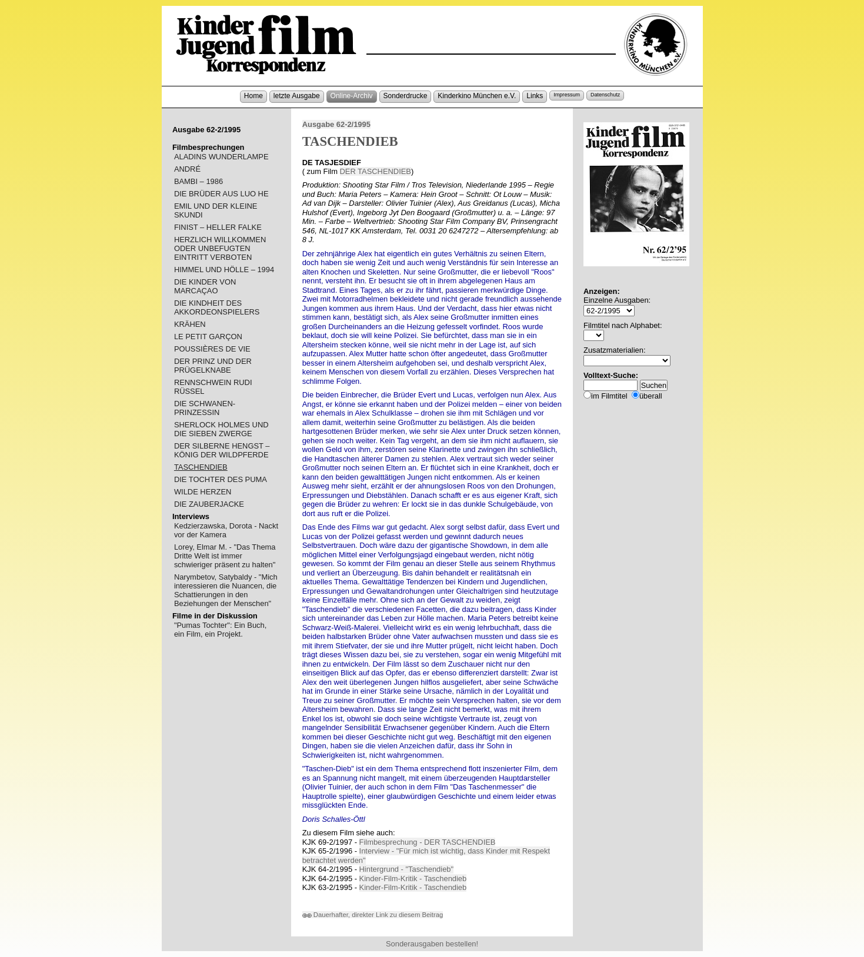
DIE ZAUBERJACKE (209, 504)
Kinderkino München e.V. (477, 96)
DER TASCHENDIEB (375, 171)
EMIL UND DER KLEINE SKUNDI (216, 210)
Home (253, 96)
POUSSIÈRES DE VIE (212, 348)
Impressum (566, 95)
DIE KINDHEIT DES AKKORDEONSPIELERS (217, 307)
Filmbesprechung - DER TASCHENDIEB (427, 842)
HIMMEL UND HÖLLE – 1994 (224, 269)
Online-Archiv (352, 96)
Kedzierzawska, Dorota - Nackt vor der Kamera (226, 530)
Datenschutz (605, 95)
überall (650, 396)
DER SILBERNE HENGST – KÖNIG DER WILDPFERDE (222, 450)
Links (534, 96)
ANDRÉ (187, 169)
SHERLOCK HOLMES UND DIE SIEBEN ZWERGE (221, 429)
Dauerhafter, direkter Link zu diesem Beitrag (372, 914)
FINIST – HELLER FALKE (218, 227)
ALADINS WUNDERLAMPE (221, 156)
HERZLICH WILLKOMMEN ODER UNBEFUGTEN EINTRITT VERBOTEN (220, 248)
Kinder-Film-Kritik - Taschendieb (413, 878)
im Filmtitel (609, 396)
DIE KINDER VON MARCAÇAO (205, 286)
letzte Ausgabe (296, 96)
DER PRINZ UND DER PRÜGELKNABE (213, 365)
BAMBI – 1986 (198, 181)
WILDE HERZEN (203, 491)
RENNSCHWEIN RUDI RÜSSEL (213, 387)
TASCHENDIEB (201, 467)
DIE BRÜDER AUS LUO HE (221, 193)
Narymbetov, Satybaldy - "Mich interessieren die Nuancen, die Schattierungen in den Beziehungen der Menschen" (226, 590)
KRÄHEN (190, 324)
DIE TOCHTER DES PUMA (220, 479)
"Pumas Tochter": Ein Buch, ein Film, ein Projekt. (220, 629)
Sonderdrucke (405, 96)
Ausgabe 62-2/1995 (336, 124)
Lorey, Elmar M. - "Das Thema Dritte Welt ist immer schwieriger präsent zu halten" (225, 556)
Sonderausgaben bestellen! (432, 943)
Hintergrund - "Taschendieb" (406, 869)
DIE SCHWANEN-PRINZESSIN (204, 408)
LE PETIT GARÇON (208, 336)
